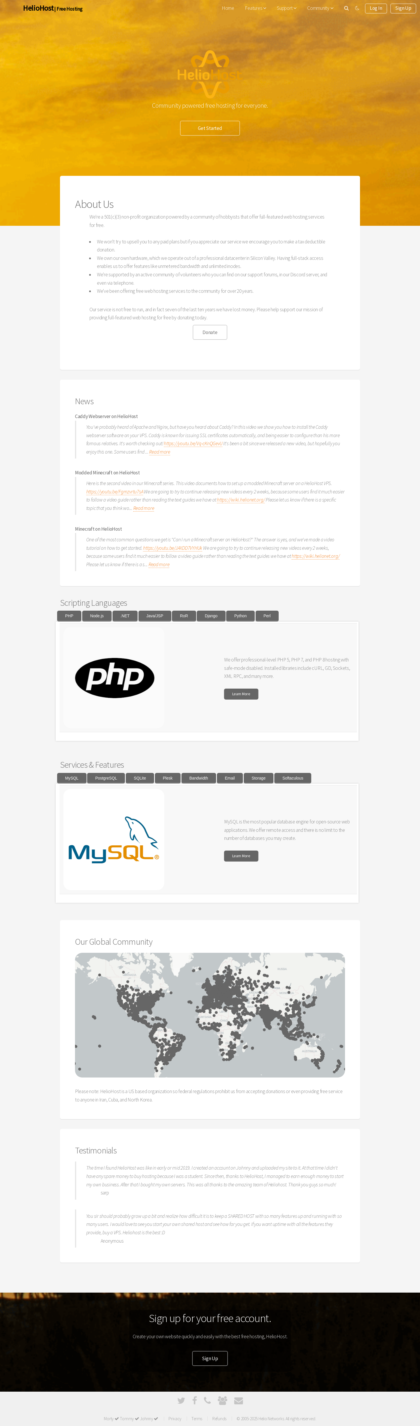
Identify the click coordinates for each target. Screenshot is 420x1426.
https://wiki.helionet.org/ (241, 500)
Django (211, 616)
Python (240, 616)
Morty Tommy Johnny (131, 1418)
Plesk (167, 778)
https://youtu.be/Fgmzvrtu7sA (114, 492)
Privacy (174, 1418)
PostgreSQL (106, 778)
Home (228, 8)
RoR (184, 616)
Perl (267, 616)
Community (320, 8)
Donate (209, 332)
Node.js (97, 616)
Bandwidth (198, 778)
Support (287, 8)
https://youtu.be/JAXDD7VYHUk (172, 548)
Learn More (241, 693)
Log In (376, 8)
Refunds (219, 1418)
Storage (259, 778)
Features (255, 8)
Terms (196, 1418)
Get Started (210, 128)
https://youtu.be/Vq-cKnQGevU (193, 443)
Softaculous (292, 778)
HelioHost (38, 8)
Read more (159, 452)
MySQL (71, 778)
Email (230, 778)
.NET (125, 616)
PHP (69, 616)
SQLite (140, 778)
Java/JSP (154, 616)
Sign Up (403, 8)
